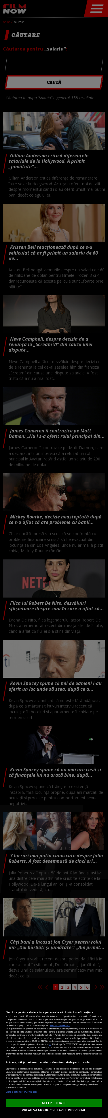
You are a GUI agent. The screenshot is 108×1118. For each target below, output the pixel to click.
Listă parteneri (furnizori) (21, 1091)
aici (50, 1044)
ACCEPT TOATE (54, 1103)
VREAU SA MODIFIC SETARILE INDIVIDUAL (54, 1110)
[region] (54, 1056)
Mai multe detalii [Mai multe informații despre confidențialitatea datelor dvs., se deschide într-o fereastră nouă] (60, 1025)
